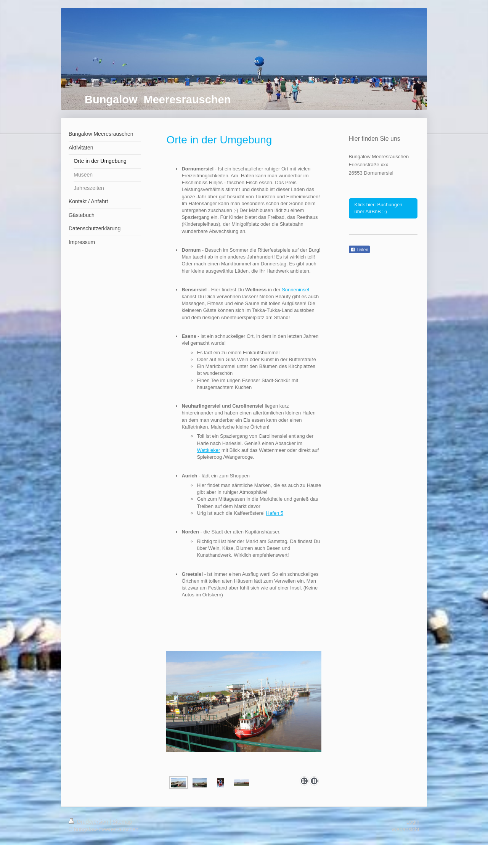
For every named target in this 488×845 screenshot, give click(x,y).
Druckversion (89, 822)
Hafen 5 (275, 513)
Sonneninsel (295, 289)
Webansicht (405, 829)
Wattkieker (208, 450)
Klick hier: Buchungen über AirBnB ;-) (379, 208)
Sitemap (122, 822)
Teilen (359, 249)
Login (412, 822)
